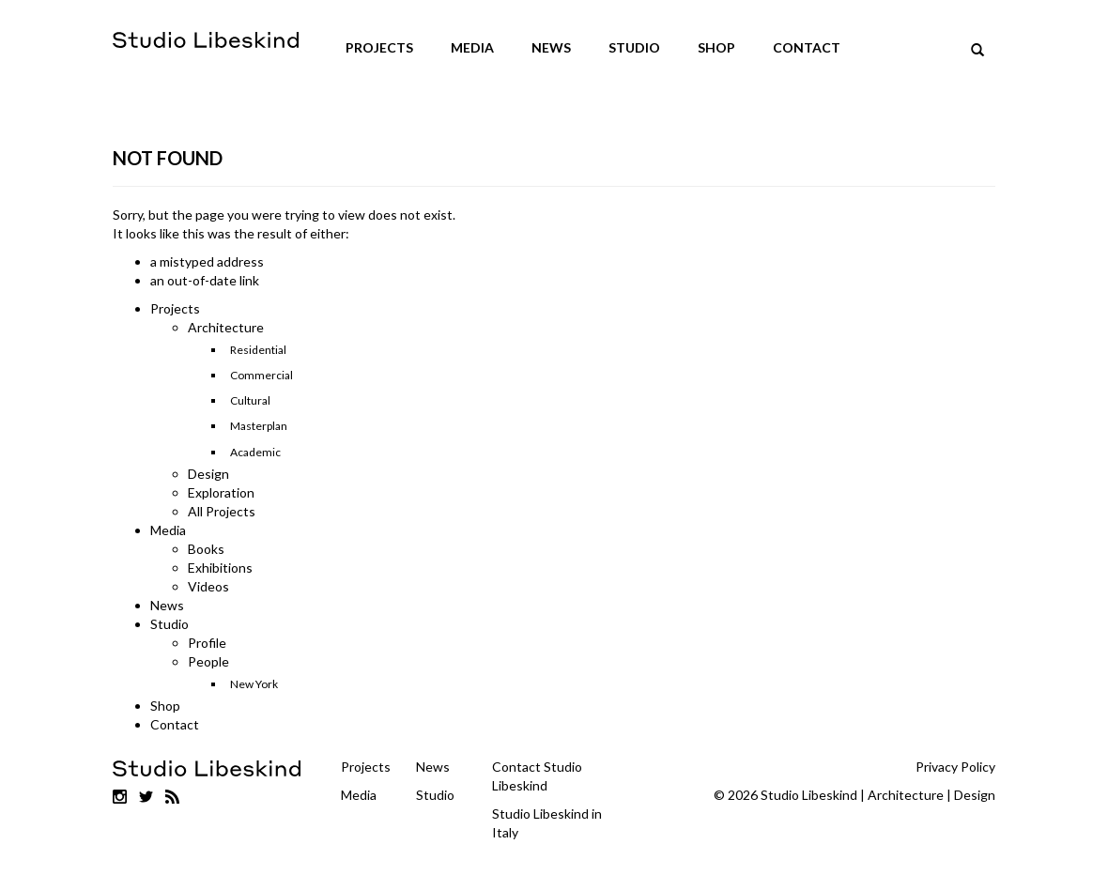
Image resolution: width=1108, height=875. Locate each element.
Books (206, 549)
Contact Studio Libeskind (537, 776)
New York (254, 684)
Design (208, 474)
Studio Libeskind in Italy (547, 823)
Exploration (221, 492)
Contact (806, 47)
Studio (634, 47)
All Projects (221, 511)
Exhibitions (220, 568)
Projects (379, 47)
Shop (716, 47)
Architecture (226, 327)
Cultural (250, 400)
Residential (258, 350)
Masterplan (258, 426)
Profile (207, 643)
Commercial (261, 375)
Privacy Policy (955, 767)
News (551, 47)
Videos (208, 586)
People (208, 661)
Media (472, 47)
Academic (255, 452)
